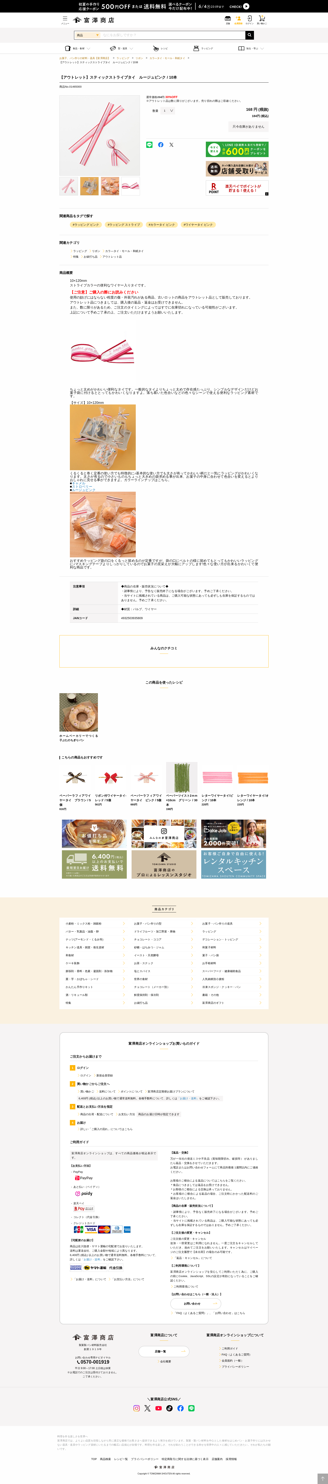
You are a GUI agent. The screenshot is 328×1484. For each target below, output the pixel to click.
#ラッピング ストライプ (124, 224)
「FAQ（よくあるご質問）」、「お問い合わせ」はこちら (207, 1313)
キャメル (79, 483)
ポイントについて (130, 1091)
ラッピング (123, 58)
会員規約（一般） (231, 1360)
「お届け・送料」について (88, 1279)
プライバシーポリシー (233, 1366)
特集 (74, 256)
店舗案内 (217, 1459)
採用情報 (231, 1459)
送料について (106, 1091)
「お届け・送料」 (188, 1098)
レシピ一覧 (121, 1459)
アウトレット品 (110, 256)
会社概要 (164, 1361)
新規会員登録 (103, 1075)
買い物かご (85, 1091)
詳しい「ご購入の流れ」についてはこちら (105, 1129)
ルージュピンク (84, 490)
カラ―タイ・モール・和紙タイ (167, 58)
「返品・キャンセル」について (191, 1258)
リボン (139, 58)
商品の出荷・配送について (95, 1114)
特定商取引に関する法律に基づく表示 (185, 1459)
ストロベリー (82, 486)
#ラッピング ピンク (86, 224)
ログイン (84, 1075)
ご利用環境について (184, 1286)
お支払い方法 (125, 1114)
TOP (94, 1459)
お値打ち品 (88, 256)
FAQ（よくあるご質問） (235, 1354)
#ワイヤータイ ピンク (198, 224)
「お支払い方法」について (126, 1279)
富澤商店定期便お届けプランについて (169, 1091)
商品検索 (105, 1459)
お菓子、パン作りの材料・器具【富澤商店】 (84, 58)
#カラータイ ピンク (162, 224)
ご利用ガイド (228, 1348)
